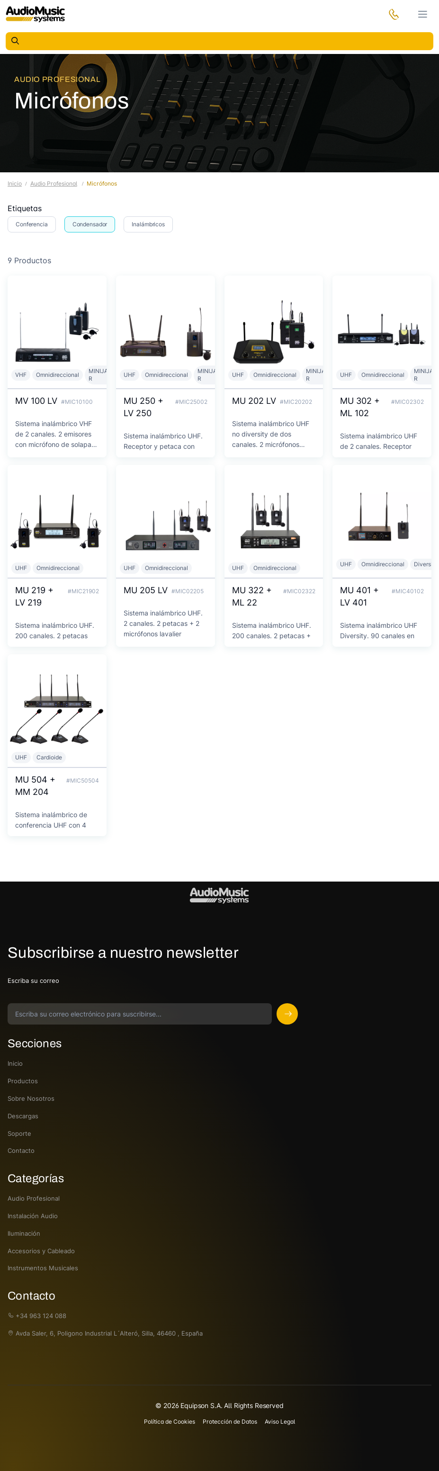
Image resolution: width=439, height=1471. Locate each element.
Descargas (23, 1116)
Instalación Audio (33, 1216)
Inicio (15, 183)
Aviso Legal (280, 1421)
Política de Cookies (169, 1421)
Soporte (19, 1133)
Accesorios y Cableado (41, 1251)
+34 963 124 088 (37, 1315)
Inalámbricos (148, 224)
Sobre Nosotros (31, 1098)
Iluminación (24, 1233)
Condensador (90, 224)
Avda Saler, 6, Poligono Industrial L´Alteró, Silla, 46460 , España (105, 1333)
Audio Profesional (57, 79)
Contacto (21, 1150)
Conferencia (32, 224)
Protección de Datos (230, 1421)
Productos (23, 1081)
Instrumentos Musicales (43, 1268)
